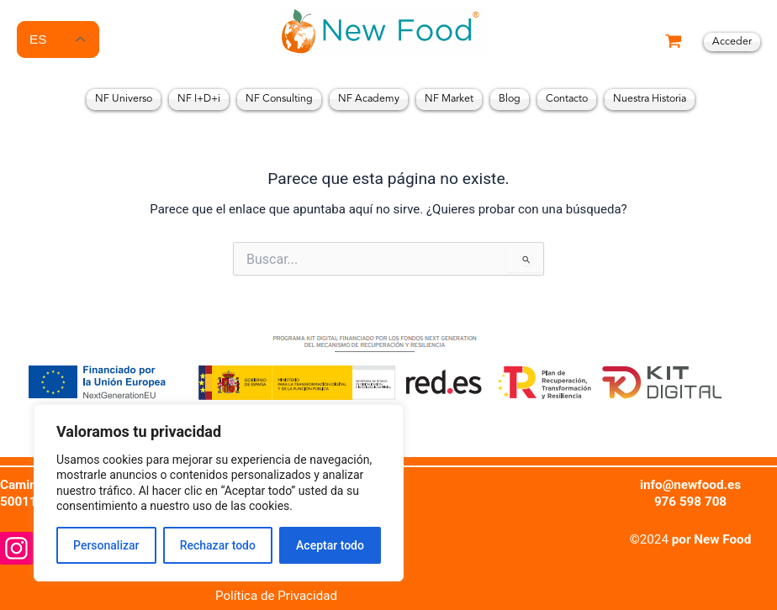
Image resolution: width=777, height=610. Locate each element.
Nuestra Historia (649, 99)
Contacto (567, 99)
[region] (219, 487)
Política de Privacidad (276, 595)
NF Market (449, 99)
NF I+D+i (198, 99)
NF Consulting (279, 99)
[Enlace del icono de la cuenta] (732, 42)
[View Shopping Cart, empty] (673, 42)
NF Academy (368, 99)
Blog (510, 99)
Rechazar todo (218, 540)
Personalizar (106, 540)
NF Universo (123, 99)
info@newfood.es (690, 484)
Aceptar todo (330, 540)
